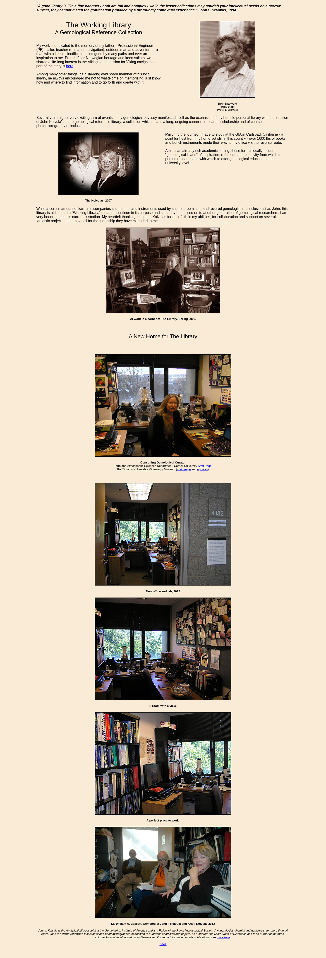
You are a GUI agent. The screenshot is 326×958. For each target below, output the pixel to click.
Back (162, 944)
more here (223, 937)
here (69, 66)
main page (184, 469)
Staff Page (204, 466)
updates (202, 469)
